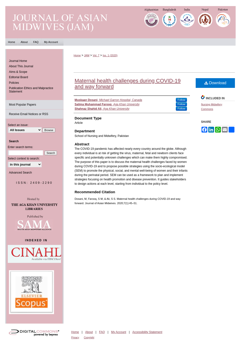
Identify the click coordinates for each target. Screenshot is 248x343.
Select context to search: (23, 158)
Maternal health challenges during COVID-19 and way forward (128, 84)
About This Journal (21, 66)
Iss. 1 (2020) (110, 55)
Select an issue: (18, 125)
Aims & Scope (18, 72)
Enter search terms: (20, 147)
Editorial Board (18, 77)
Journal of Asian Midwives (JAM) (124, 22)
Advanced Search (20, 172)
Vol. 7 (96, 55)
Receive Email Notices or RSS (28, 114)
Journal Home (18, 61)
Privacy (75, 337)
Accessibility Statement (147, 332)
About (89, 332)
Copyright (89, 337)
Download (215, 83)
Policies (14, 82)
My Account (118, 332)
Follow (181, 99)
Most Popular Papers (22, 104)
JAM (86, 55)
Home (77, 55)
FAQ (102, 332)
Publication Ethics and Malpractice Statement (31, 89)
